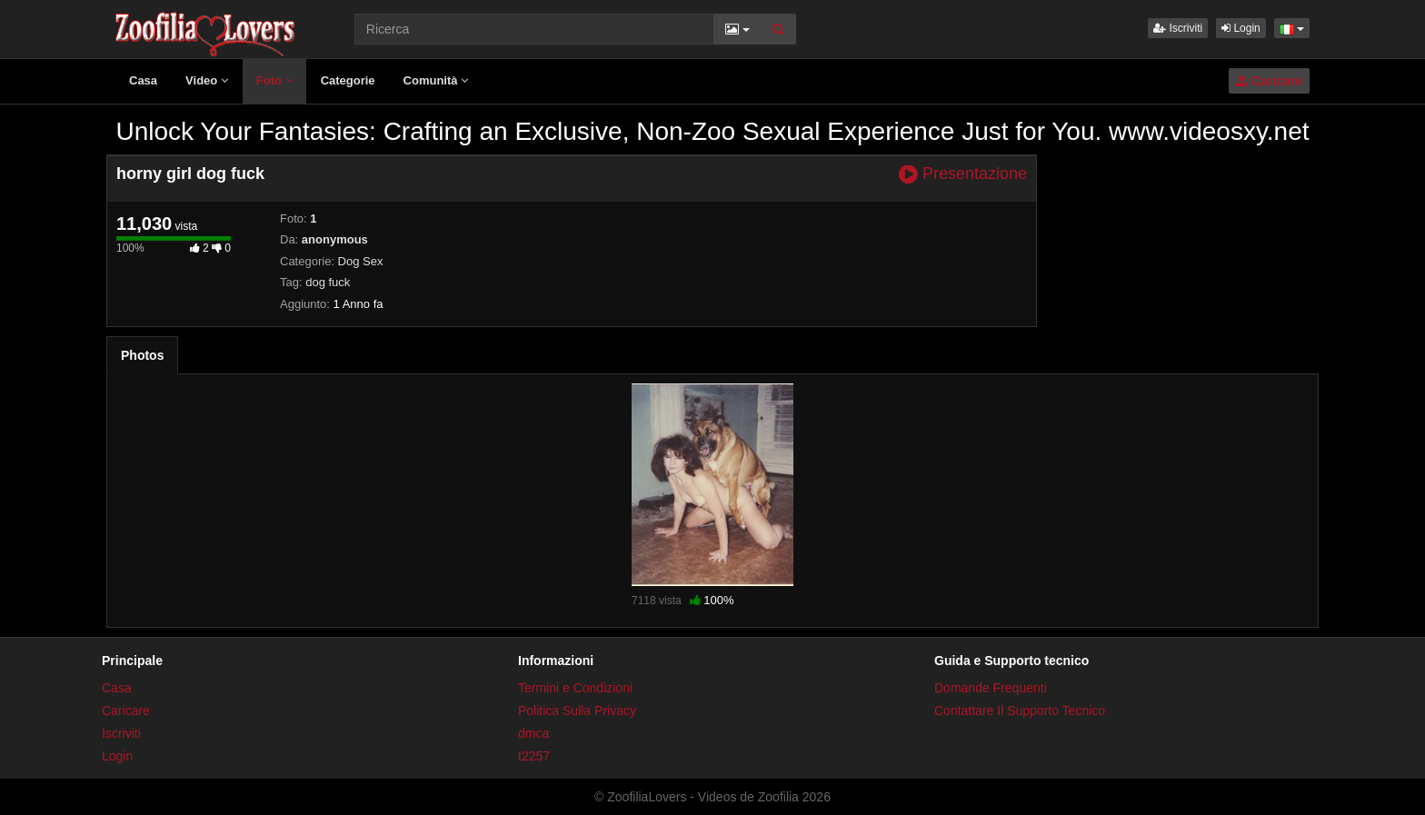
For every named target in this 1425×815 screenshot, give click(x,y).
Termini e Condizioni (575, 688)
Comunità (436, 80)
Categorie (348, 80)
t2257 (534, 756)
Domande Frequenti (990, 688)
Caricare (1269, 81)
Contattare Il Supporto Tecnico (1019, 710)
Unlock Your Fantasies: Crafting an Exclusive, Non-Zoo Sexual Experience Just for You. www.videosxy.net (712, 131)
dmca (533, 733)
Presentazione (963, 174)
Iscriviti (1177, 28)
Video (206, 80)
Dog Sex (361, 261)
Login (1241, 28)
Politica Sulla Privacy (577, 710)
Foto (274, 80)
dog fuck (327, 282)
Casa (143, 80)
